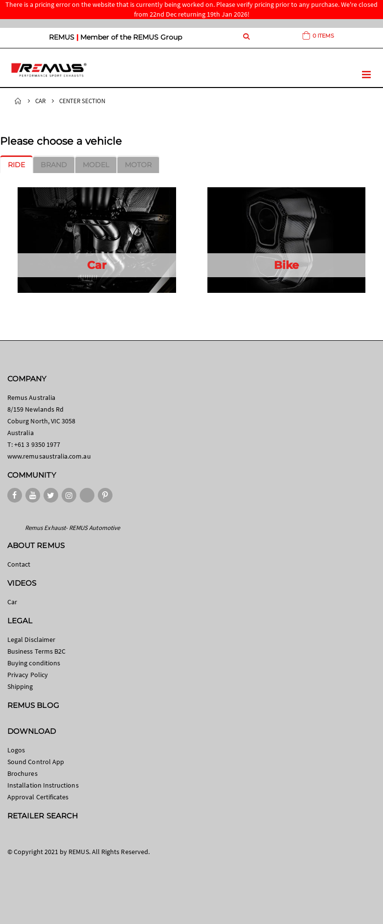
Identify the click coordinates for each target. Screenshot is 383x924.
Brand (54, 164)
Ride (16, 164)
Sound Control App (35, 761)
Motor (138, 164)
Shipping (20, 686)
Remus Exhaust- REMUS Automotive (72, 528)
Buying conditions (33, 663)
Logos (16, 750)
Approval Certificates (37, 796)
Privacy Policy (27, 674)
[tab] (16, 164)
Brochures (22, 773)
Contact (18, 564)
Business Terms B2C (36, 651)
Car (40, 101)
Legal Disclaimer (31, 639)
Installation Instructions (43, 785)
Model (96, 164)
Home (18, 101)
